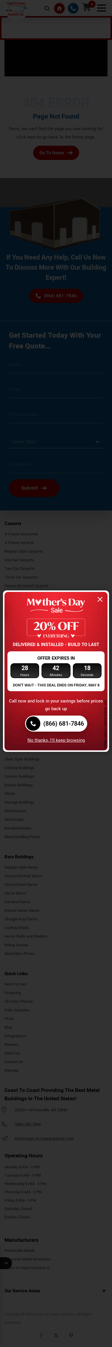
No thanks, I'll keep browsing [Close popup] (56, 740)
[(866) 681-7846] (56, 724)
